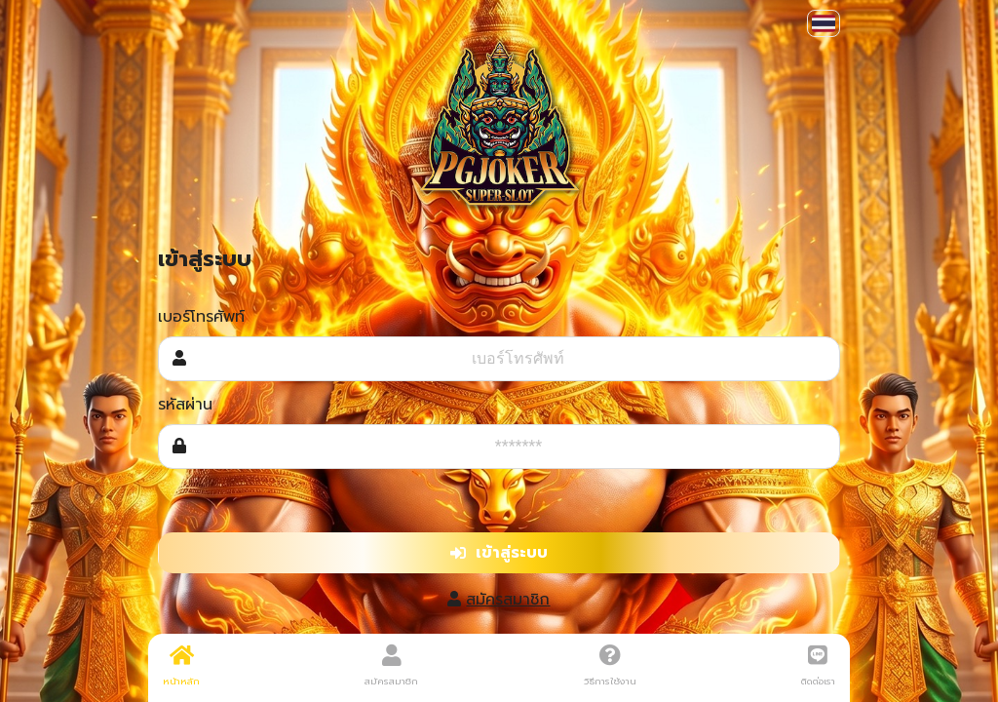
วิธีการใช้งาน (610, 665)
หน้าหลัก (181, 665)
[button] (823, 23)
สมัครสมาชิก (508, 599)
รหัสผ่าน (185, 404)
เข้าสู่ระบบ (499, 553)
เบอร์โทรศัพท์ (201, 317)
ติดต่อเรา (818, 665)
